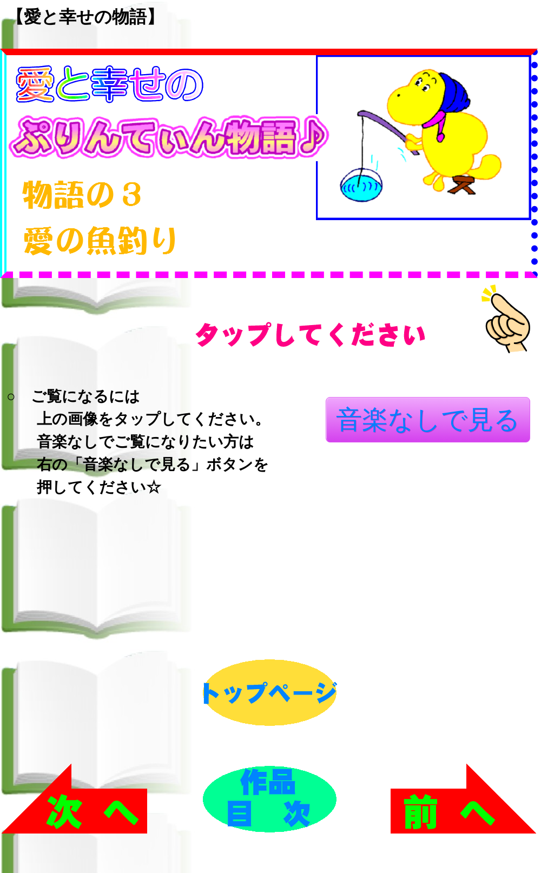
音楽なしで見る (428, 419)
